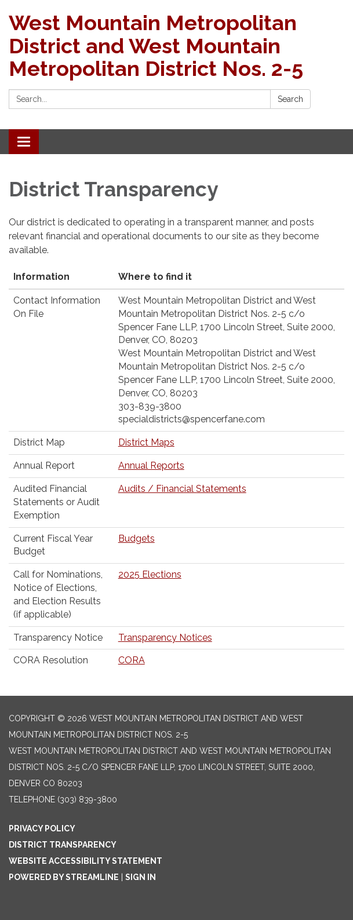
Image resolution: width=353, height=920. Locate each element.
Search (290, 99)
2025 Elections (149, 574)
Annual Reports (151, 465)
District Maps (146, 442)
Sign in (140, 877)
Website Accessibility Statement (85, 861)
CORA (131, 660)
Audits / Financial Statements (182, 488)
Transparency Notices (165, 637)
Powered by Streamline (64, 877)
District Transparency (63, 844)
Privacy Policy (42, 828)
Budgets (136, 538)
